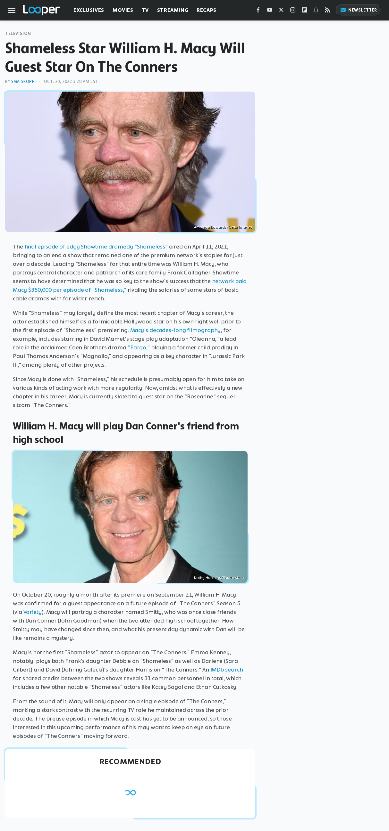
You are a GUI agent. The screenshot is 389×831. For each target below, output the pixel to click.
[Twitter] (281, 11)
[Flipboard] (304, 11)
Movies (123, 10)
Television (18, 33)
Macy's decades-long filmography (175, 330)
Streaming (172, 10)
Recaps (206, 10)
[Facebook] (258, 11)
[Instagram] (293, 11)
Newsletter (358, 10)
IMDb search (226, 669)
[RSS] (327, 11)
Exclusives (88, 10)
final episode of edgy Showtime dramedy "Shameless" (96, 246)
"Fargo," (139, 347)
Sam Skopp (23, 81)
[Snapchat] (316, 11)
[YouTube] (269, 11)
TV (145, 10)
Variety (32, 612)
